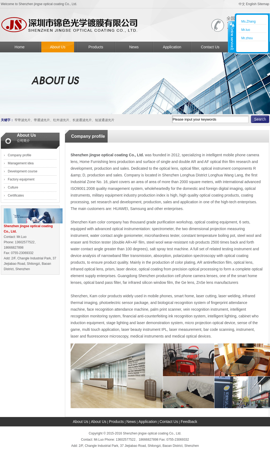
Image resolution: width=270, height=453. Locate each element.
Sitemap (263, 4)
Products (95, 47)
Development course (22, 171)
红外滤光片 (61, 120)
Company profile (19, 155)
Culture (13, 187)
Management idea (21, 163)
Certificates (16, 195)
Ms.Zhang (248, 21)
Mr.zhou (247, 38)
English (251, 4)
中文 (242, 4)
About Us (57, 47)
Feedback (189, 421)
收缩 (231, 37)
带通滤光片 (42, 120)
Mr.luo (245, 30)
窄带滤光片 (22, 120)
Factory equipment (21, 179)
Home (19, 47)
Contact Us (210, 47)
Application (172, 47)
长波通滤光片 (82, 120)
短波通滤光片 (104, 120)
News (133, 47)
